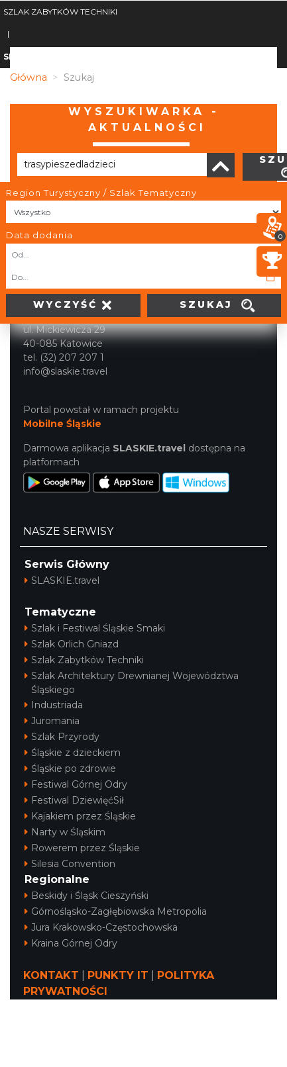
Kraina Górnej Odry (71, 943)
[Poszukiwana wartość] (112, 164)
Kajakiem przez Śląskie (80, 816)
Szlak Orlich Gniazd (72, 644)
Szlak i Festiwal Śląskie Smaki (95, 628)
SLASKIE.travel (62, 580)
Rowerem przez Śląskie (82, 848)
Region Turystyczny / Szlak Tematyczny (101, 192)
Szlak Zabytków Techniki (84, 660)
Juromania (52, 721)
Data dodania (39, 235)
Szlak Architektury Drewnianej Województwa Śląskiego (132, 683)
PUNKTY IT (117, 975)
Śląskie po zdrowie (70, 768)
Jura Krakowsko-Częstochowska (101, 927)
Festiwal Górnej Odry (76, 784)
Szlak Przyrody (62, 737)
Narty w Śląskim (65, 832)
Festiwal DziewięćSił (74, 800)
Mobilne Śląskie (62, 424)
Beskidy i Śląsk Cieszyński (86, 896)
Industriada (54, 705)
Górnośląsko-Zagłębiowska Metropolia (116, 911)
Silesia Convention (70, 864)
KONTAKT (51, 975)
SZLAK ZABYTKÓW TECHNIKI (60, 12)
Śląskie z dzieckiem (73, 753)
